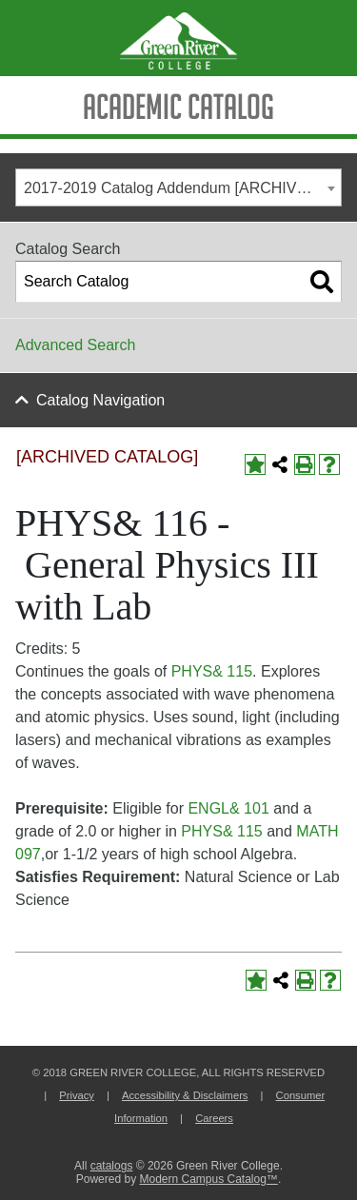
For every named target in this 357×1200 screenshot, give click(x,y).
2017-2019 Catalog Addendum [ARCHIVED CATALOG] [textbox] (182, 188)
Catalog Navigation (100, 400)
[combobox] (178, 187)
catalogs (111, 1165)
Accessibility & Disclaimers (185, 1095)
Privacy (76, 1095)
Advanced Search (75, 345)
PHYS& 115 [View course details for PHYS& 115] (211, 671)
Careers (214, 1118)
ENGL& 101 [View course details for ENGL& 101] (228, 808)
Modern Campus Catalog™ (208, 1179)
